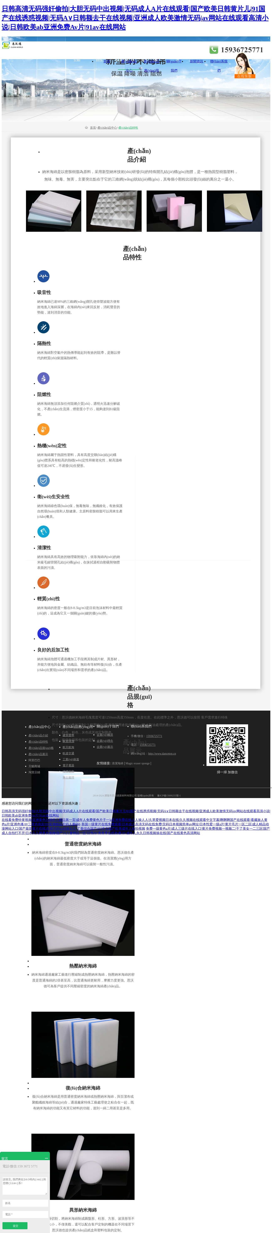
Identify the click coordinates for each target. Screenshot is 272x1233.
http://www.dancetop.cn (162, 753)
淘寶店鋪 (34, 772)
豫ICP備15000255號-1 (169, 795)
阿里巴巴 (34, 760)
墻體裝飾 (201, 50)
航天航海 (111, 50)
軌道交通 (133, 50)
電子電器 (178, 50)
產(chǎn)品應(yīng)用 (151, 63)
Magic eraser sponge (138, 763)
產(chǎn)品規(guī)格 (122, 52)
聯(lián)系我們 (218, 63)
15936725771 (154, 736)
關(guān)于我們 (174, 63)
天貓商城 (34, 766)
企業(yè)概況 (133, 52)
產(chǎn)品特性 (99, 52)
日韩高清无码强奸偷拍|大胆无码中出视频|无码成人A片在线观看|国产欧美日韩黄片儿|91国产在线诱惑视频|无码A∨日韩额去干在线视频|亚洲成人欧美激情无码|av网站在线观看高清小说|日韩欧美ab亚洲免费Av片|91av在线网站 (135, 18)
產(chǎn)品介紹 (77, 52)
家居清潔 (88, 50)
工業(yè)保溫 (156, 52)
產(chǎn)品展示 (144, 52)
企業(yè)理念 (155, 52)
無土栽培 (68, 777)
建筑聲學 (66, 50)
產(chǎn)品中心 (129, 63)
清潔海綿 (117, 763)
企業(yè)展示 (177, 52)
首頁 (106, 61)
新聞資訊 (196, 61)
